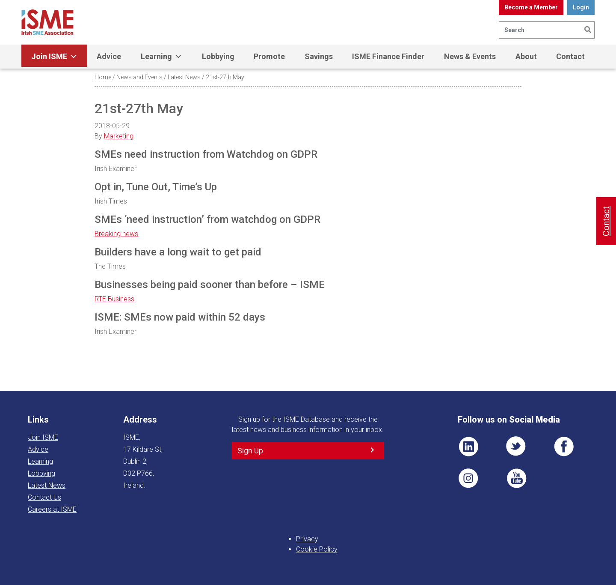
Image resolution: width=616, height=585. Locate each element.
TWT (516, 446)
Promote (269, 56)
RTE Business (114, 299)
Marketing (118, 136)
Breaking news (116, 234)
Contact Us (44, 497)
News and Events (139, 77)
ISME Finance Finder (388, 56)
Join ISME (54, 57)
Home (103, 77)
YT (516, 478)
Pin (468, 478)
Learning (161, 57)
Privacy (307, 539)
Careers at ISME (52, 509)
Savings (319, 56)
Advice (109, 56)
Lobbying (218, 56)
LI (468, 446)
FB (564, 446)
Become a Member (531, 7)
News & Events (470, 56)
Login (581, 7)
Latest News (184, 77)
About (526, 56)
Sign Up (250, 450)
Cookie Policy (317, 549)
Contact (570, 56)
